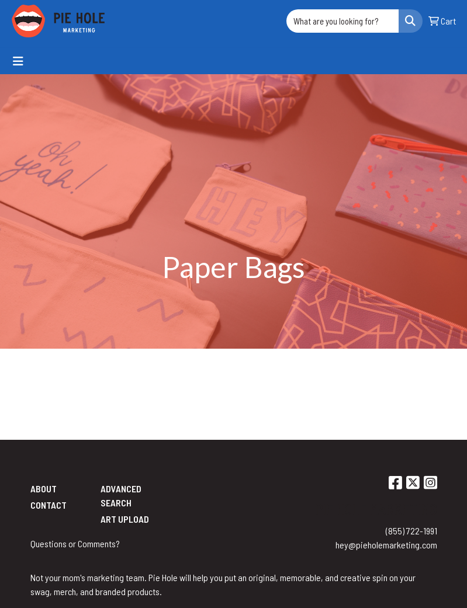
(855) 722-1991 (411, 530)
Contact (48, 504)
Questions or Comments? (75, 543)
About (43, 488)
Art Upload (125, 518)
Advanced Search (121, 495)
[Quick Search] (342, 21)
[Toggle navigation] (18, 61)
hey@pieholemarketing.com (386, 544)
